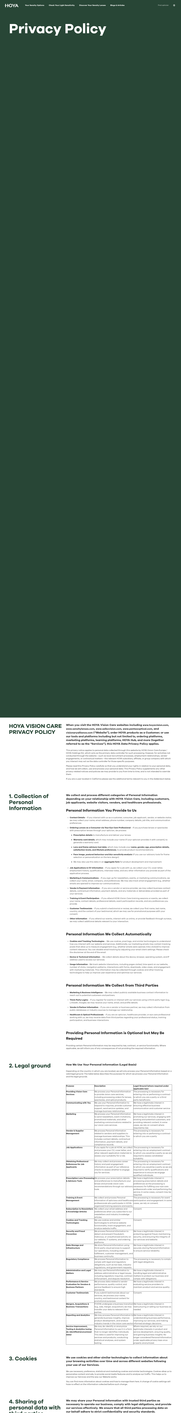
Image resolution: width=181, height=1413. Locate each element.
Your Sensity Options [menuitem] (34, 5)
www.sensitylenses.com (82, 729)
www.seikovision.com (114, 729)
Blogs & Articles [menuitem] (117, 5)
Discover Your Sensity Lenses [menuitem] (92, 5)
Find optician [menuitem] (163, 5)
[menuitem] (176, 5)
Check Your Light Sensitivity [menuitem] (62, 5)
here (136, 1381)
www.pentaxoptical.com (146, 729)
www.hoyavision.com (157, 725)
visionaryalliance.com (81, 732)
